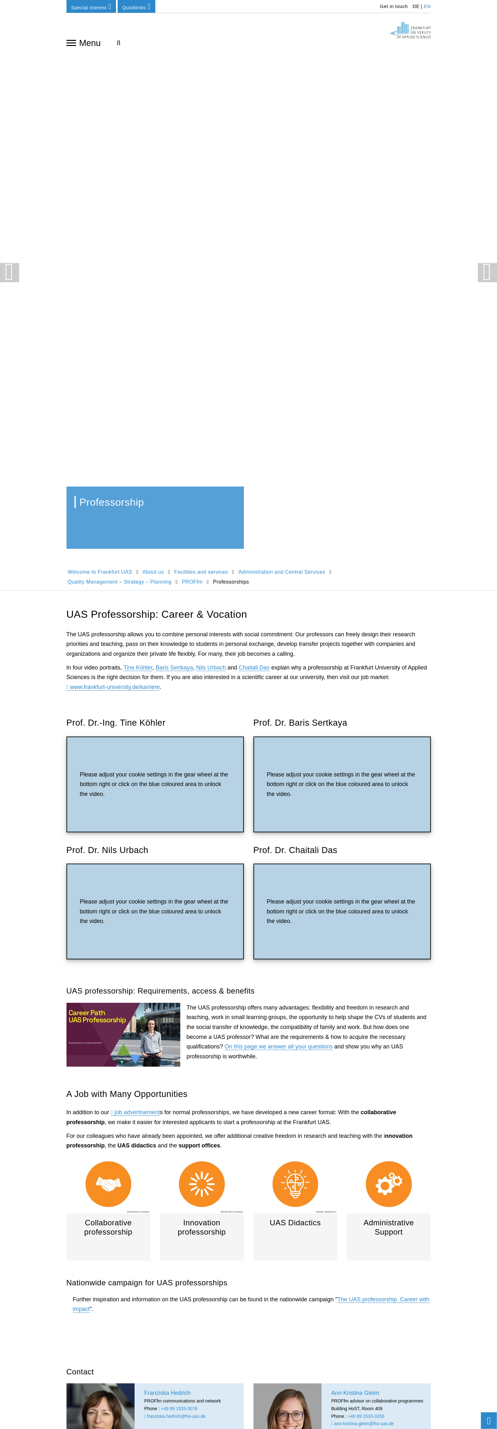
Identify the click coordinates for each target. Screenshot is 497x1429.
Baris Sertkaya (174, 176)
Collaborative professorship (108, 717)
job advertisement (137, 621)
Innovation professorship (202, 717)
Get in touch (393, 6)
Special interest (91, 7)
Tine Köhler (137, 176)
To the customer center (380, 1159)
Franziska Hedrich (87, 1058)
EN (427, 6)
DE (416, 6)
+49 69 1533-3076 (179, 917)
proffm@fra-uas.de (351, 940)
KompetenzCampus (282, 1128)
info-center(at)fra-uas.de (381, 1149)
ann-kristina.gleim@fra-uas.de (362, 932)
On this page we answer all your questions (279, 555)
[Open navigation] (71, 42)
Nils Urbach (211, 176)
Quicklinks (136, 7)
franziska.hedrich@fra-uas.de (175, 925)
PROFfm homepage (389, 1012)
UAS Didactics (295, 717)
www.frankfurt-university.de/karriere (115, 196)
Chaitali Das (254, 176)
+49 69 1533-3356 (366, 925)
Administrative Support (389, 717)
